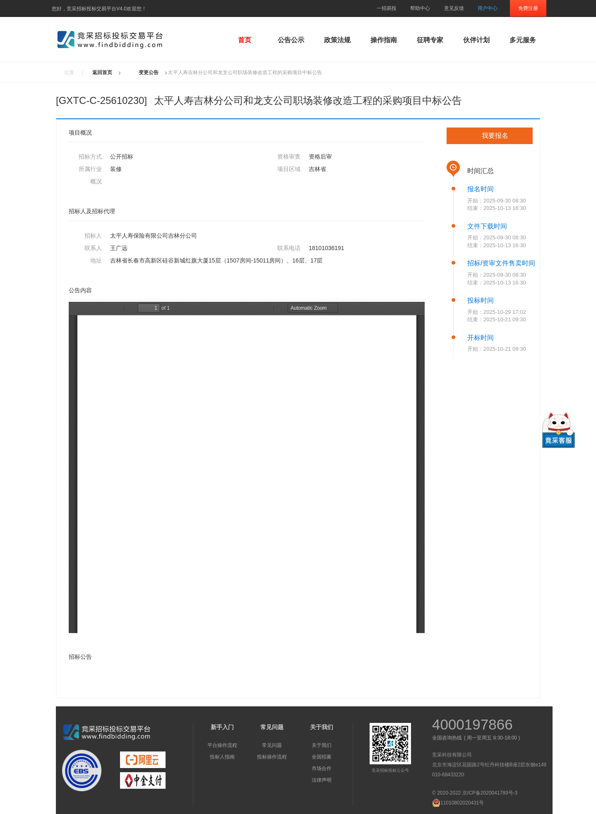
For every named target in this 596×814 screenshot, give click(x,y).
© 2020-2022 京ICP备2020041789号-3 (474, 793)
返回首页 (102, 72)
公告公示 (291, 39)
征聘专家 (430, 39)
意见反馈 (454, 8)
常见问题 (272, 745)
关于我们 (322, 745)
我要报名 (495, 135)
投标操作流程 (272, 757)
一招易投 (387, 8)
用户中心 (487, 8)
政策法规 (337, 39)
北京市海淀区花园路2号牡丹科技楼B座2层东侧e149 (489, 765)
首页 (244, 39)
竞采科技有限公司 (452, 755)
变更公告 (149, 72)
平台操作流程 (222, 745)
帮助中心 (420, 8)
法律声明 (322, 780)
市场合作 (322, 768)
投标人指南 (222, 757)
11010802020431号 (458, 803)
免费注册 (528, 8)
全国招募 (322, 757)
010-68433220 (448, 775)
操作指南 (383, 39)
